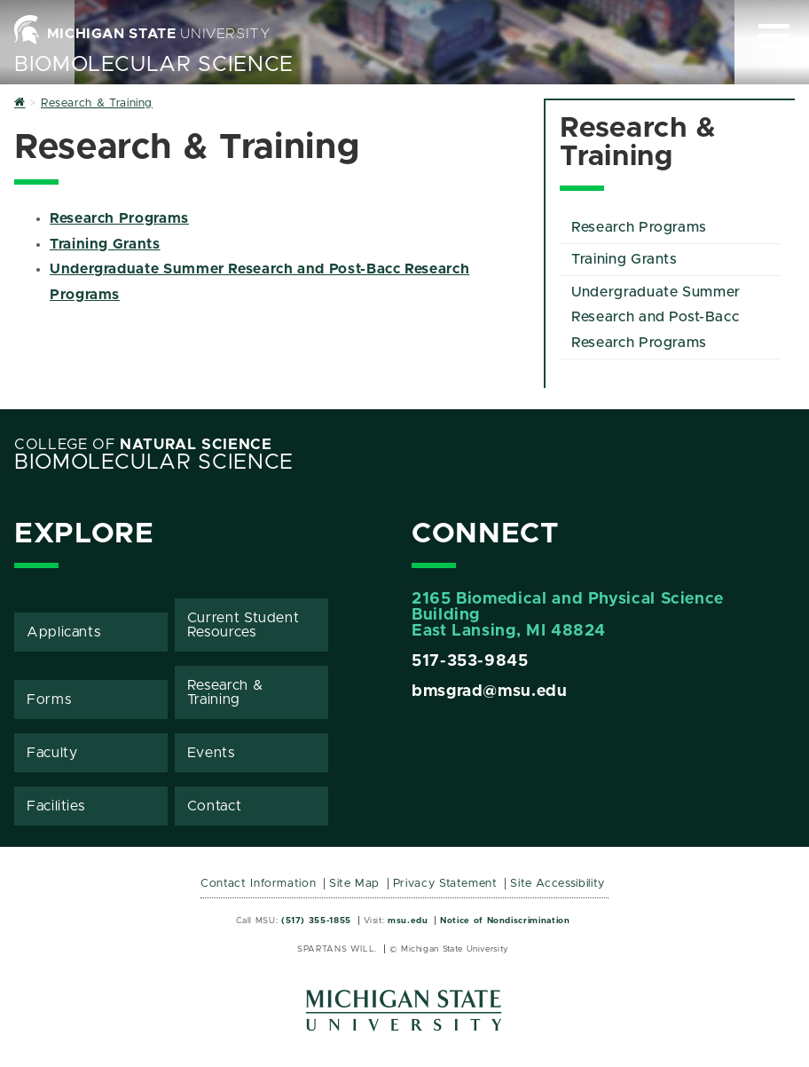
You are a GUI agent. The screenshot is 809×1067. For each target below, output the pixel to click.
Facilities (55, 806)
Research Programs (119, 218)
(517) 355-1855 (316, 920)
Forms (49, 699)
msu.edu (408, 920)
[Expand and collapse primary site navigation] (774, 36)
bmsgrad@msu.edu (490, 691)
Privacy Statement (445, 883)
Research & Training (225, 692)
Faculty (52, 753)
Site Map (354, 883)
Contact (214, 806)
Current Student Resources (243, 625)
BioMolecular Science (154, 64)
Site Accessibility (557, 883)
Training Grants (105, 244)
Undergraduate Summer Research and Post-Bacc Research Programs (656, 318)
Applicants (63, 632)
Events (211, 753)
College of (143, 445)
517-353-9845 (470, 661)
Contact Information (258, 883)
